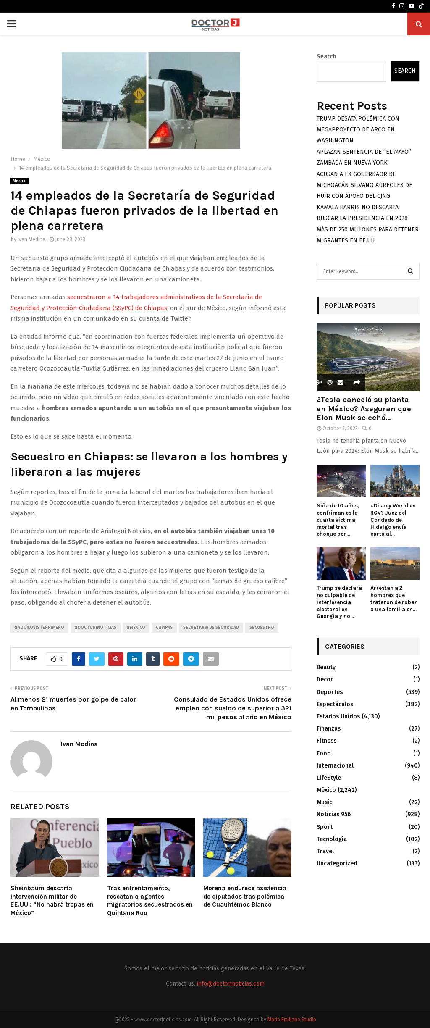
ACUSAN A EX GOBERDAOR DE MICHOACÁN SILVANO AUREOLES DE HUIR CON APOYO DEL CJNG (364, 185)
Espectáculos (335, 704)
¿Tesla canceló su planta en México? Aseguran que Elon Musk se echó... (364, 408)
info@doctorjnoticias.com (231, 983)
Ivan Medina (31, 239)
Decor (325, 679)
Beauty (326, 667)
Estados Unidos (338, 716)
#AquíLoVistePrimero (39, 627)
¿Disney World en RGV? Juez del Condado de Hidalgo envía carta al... (393, 519)
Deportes (330, 692)
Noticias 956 (334, 814)
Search (326, 56)
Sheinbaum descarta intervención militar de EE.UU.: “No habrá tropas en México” (52, 900)
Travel (325, 851)
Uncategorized (337, 863)
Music (324, 802)
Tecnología (332, 839)
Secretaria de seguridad (211, 627)
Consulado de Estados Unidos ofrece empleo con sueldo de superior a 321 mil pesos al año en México (232, 708)
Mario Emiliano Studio (291, 1020)
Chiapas (164, 627)
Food (324, 753)
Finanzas (329, 728)
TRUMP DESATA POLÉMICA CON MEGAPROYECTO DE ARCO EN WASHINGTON (358, 129)
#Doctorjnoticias (95, 627)
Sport (325, 827)
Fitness (326, 740)
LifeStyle (329, 777)
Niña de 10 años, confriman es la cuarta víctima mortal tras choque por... (338, 519)
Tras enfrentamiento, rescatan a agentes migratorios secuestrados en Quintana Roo (150, 900)
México (20, 181)
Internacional (335, 765)
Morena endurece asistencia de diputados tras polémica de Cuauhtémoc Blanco (244, 896)
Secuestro (261, 627)
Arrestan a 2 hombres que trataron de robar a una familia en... (393, 598)
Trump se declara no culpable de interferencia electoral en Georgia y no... (339, 602)
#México (136, 627)
